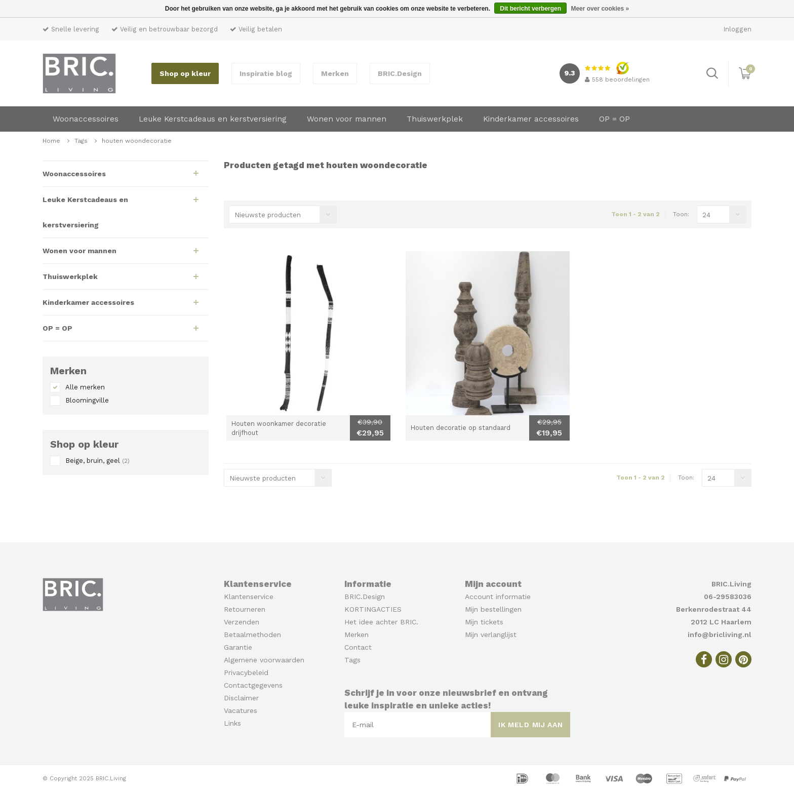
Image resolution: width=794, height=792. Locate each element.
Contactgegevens (253, 685)
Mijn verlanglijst (491, 634)
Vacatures (240, 710)
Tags (81, 140)
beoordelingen (617, 79)
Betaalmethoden (252, 634)
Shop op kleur (185, 73)
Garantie (238, 647)
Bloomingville (87, 400)
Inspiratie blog (266, 73)
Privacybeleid (246, 672)
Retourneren (244, 609)
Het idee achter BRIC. (381, 622)
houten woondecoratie (137, 140)
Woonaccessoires (85, 119)
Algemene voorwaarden (264, 660)
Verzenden (241, 622)
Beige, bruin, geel (97, 460)
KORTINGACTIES (373, 609)
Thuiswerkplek (435, 119)
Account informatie (498, 596)
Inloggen (737, 29)
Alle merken (85, 387)
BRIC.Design (400, 73)
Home (51, 140)
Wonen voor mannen (346, 119)
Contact (358, 647)
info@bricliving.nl (719, 634)
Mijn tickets (484, 622)
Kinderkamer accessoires (531, 119)
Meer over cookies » (600, 8)
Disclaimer (241, 698)
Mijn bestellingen (493, 609)
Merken (335, 73)
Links (232, 723)
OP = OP (614, 119)
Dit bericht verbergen (530, 8)
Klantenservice (248, 596)
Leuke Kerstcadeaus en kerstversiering (213, 119)
